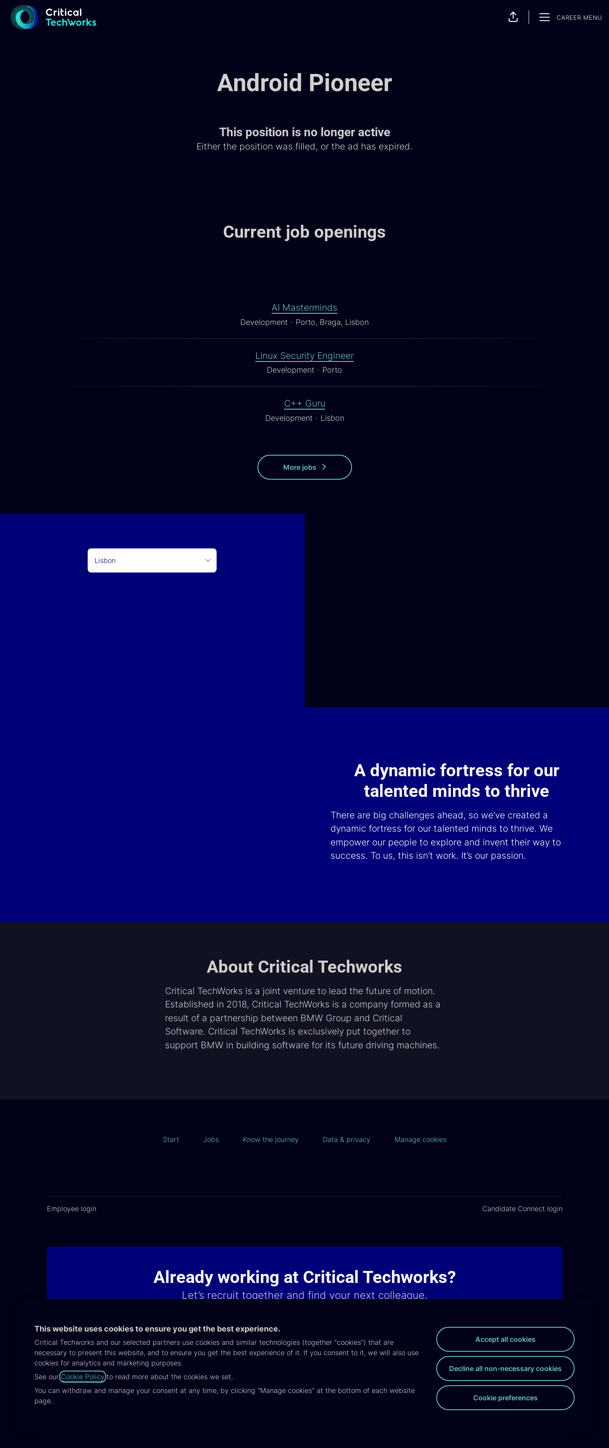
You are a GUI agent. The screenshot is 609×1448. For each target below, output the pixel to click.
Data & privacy (346, 1139)
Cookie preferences (505, 1397)
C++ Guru (304, 403)
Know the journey (271, 1139)
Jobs (211, 1139)
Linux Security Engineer (304, 356)
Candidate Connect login (522, 1208)
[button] (513, 17)
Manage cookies (421, 1139)
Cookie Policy (82, 1376)
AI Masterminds (304, 308)
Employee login (71, 1208)
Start (171, 1139)
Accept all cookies (505, 1339)
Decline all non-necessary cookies (505, 1368)
